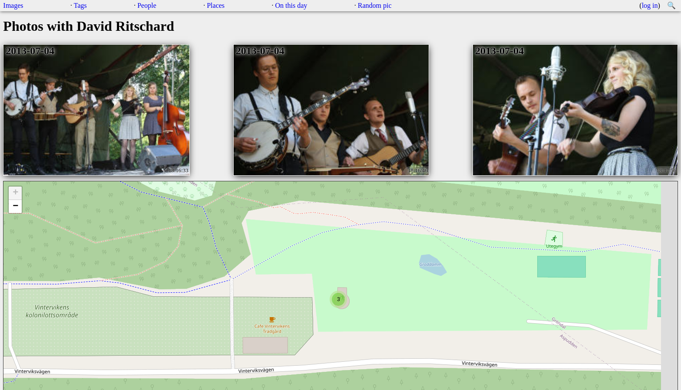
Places (216, 5)
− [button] (15, 206)
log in (650, 5)
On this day (291, 5)
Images (13, 5)
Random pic (375, 5)
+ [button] (15, 193)
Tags (80, 5)
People (146, 5)
